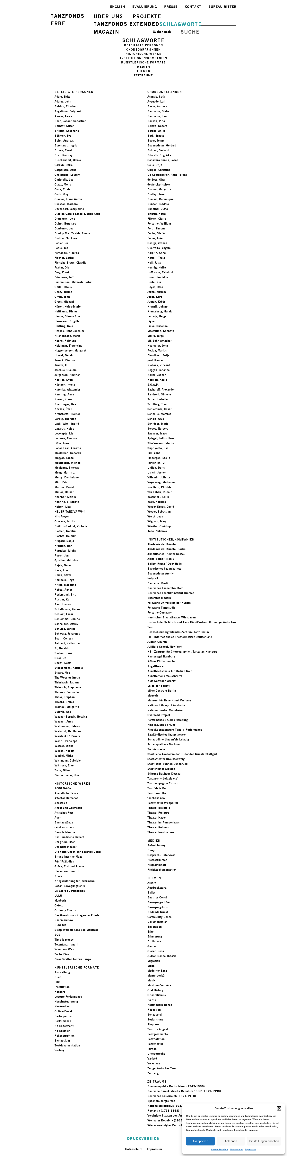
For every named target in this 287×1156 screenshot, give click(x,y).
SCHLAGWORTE (181, 24)
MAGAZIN (106, 32)
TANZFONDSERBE (67, 19)
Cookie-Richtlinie (219, 1149)
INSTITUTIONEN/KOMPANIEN (143, 58)
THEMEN (143, 71)
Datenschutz (236, 1149)
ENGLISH (117, 7)
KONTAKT (193, 7)
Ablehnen (231, 1141)
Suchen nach (162, 32)
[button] (279, 1108)
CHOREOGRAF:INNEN (143, 49)
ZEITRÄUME (143, 75)
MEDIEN (143, 66)
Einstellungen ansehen (264, 1141)
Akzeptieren (200, 1141)
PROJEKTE (147, 16)
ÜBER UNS (108, 16)
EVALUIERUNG (144, 7)
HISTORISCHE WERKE (143, 53)
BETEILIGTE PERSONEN (143, 45)
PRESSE (171, 7)
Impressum (250, 1149)
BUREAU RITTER (222, 7)
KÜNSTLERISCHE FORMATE (143, 62)
